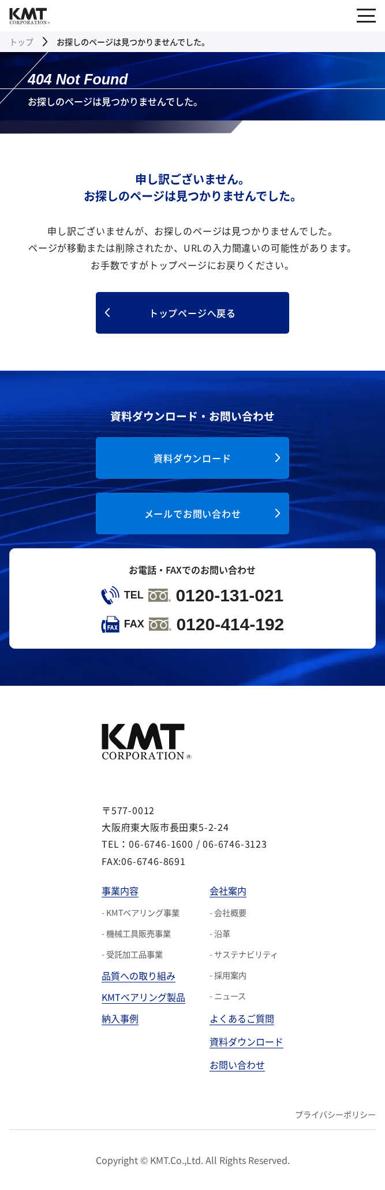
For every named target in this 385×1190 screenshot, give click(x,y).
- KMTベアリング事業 (141, 912)
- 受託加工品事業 (132, 954)
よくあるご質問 (242, 1018)
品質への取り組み (138, 975)
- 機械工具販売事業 (136, 933)
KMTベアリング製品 (143, 997)
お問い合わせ (237, 1064)
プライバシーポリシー (335, 1114)
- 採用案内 (228, 975)
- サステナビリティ (244, 954)
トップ (21, 41)
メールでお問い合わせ (192, 513)
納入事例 (120, 1018)
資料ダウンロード (192, 458)
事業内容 (120, 890)
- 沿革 (220, 933)
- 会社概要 (228, 912)
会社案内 (228, 890)
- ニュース (228, 995)
